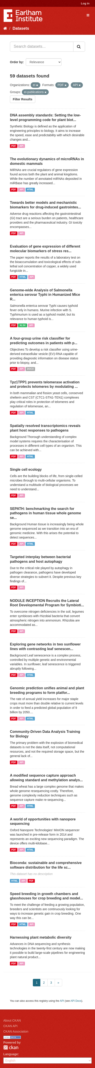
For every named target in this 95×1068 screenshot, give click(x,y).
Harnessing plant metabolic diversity (40, 937)
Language (10, 1054)
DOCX (30, 369)
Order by (16, 62)
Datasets (21, 28)
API (22, 146)
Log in (85, 3)
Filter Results (22, 99)
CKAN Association (15, 1031)
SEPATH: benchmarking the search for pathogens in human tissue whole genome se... (45, 513)
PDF (13, 146)
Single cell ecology (26, 469)
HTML (30, 189)
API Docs (76, 1000)
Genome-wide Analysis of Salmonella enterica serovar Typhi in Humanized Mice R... (45, 294)
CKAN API (10, 1026)
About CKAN (12, 1020)
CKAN (10, 1047)
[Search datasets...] (41, 47)
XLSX (23, 325)
